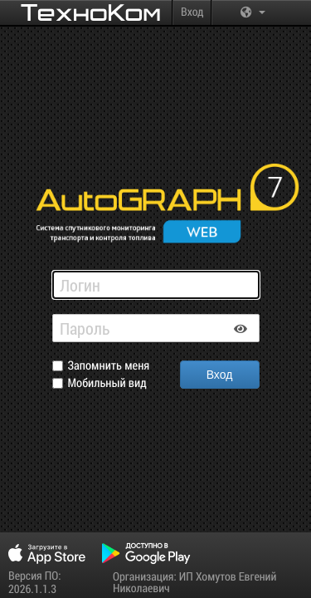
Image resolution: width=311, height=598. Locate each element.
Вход (192, 11)
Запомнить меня (109, 366)
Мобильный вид (107, 383)
